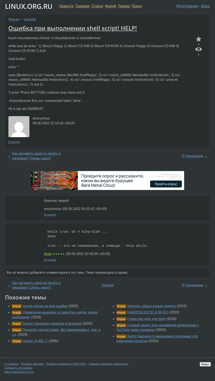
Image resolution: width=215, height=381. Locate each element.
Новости (66, 6)
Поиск (137, 6)
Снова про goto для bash (146, 319)
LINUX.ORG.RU (28, 6)
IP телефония (192, 156)
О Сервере (11, 363)
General (30, 19)
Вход (205, 6)
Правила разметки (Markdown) (108, 363)
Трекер (124, 6)
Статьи (97, 6)
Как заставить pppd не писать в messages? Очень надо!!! (36, 156)
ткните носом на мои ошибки (44, 306)
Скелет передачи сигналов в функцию (52, 323)
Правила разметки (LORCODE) (66, 363)
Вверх (205, 364)
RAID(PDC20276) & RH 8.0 (147, 312)
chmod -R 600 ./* (35, 341)
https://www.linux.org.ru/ (19, 371)
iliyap (48, 254)
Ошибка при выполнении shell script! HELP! (72, 28)
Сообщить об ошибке (18, 367)
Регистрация (187, 6)
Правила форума (32, 363)
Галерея (82, 6)
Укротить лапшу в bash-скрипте (151, 306)
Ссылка (14, 142)
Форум (110, 6)
